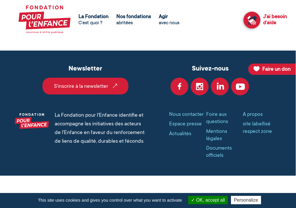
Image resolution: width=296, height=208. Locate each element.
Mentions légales (216, 134)
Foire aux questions (217, 117)
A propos (253, 114)
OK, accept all (208, 200)
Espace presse (185, 124)
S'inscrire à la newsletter (81, 86)
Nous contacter (186, 114)
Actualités (180, 133)
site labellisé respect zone (257, 127)
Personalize (246, 200)
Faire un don (276, 69)
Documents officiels (219, 151)
